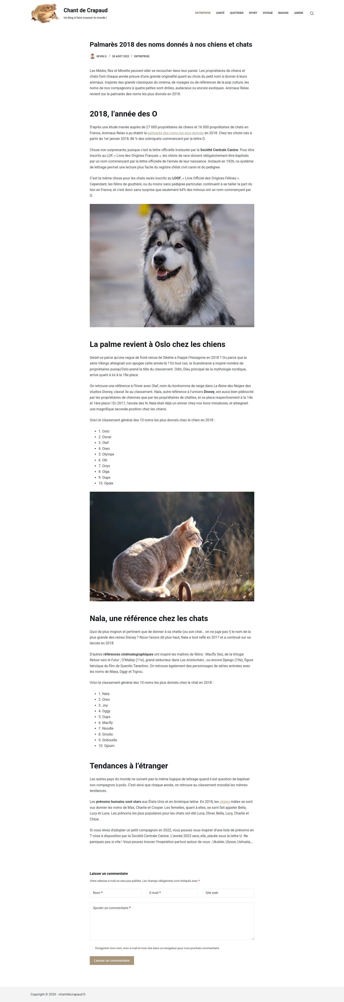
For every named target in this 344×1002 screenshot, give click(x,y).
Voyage (268, 12)
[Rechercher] (312, 13)
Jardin (298, 12)
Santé (220, 12)
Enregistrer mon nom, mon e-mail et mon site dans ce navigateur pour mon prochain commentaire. (157, 948)
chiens (225, 802)
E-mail (155, 893)
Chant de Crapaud (86, 10)
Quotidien (237, 12)
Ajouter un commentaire (112, 908)
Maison (283, 12)
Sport (253, 12)
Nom (97, 893)
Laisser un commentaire (112, 961)
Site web (212, 893)
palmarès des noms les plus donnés (176, 133)
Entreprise (203, 12)
